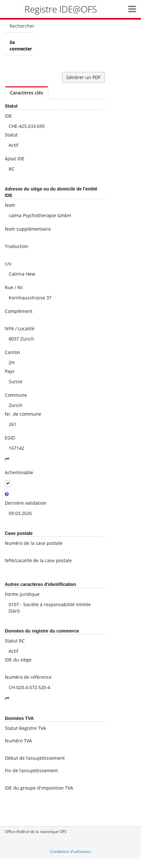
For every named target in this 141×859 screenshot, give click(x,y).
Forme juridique (22, 594)
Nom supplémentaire (28, 229)
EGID (10, 438)
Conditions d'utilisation (70, 851)
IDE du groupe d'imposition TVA (39, 788)
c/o (8, 264)
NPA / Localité (19, 328)
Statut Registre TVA (25, 728)
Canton (12, 352)
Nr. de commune (23, 414)
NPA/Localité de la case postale (38, 560)
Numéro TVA (18, 741)
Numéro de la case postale (33, 543)
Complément (19, 311)
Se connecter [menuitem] (21, 45)
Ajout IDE (14, 158)
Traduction (16, 246)
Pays (9, 371)
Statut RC (15, 641)
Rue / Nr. (14, 287)
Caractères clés (26, 93)
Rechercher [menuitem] (21, 26)
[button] (132, 9)
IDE (8, 116)
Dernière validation (25, 503)
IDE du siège (18, 660)
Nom (10, 205)
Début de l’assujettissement (35, 758)
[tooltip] (7, 494)
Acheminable (19, 472)
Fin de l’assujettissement (31, 770)
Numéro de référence (28, 677)
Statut (11, 135)
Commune (16, 395)
